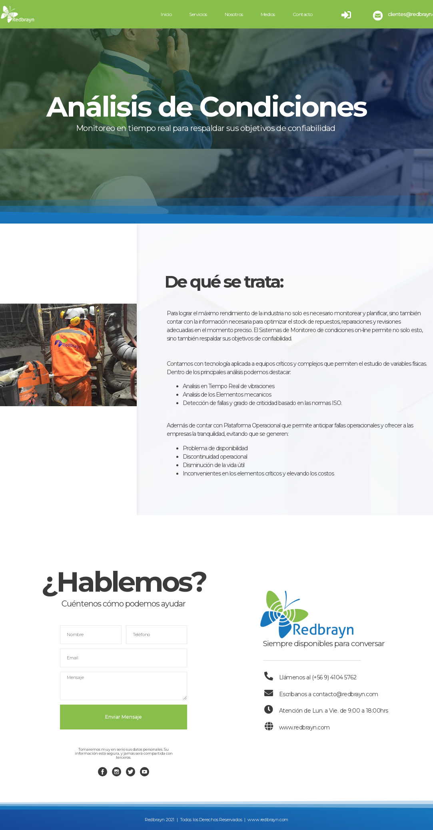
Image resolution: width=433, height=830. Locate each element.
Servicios (198, 14)
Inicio (166, 14)
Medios (268, 14)
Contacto (303, 14)
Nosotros (234, 14)
